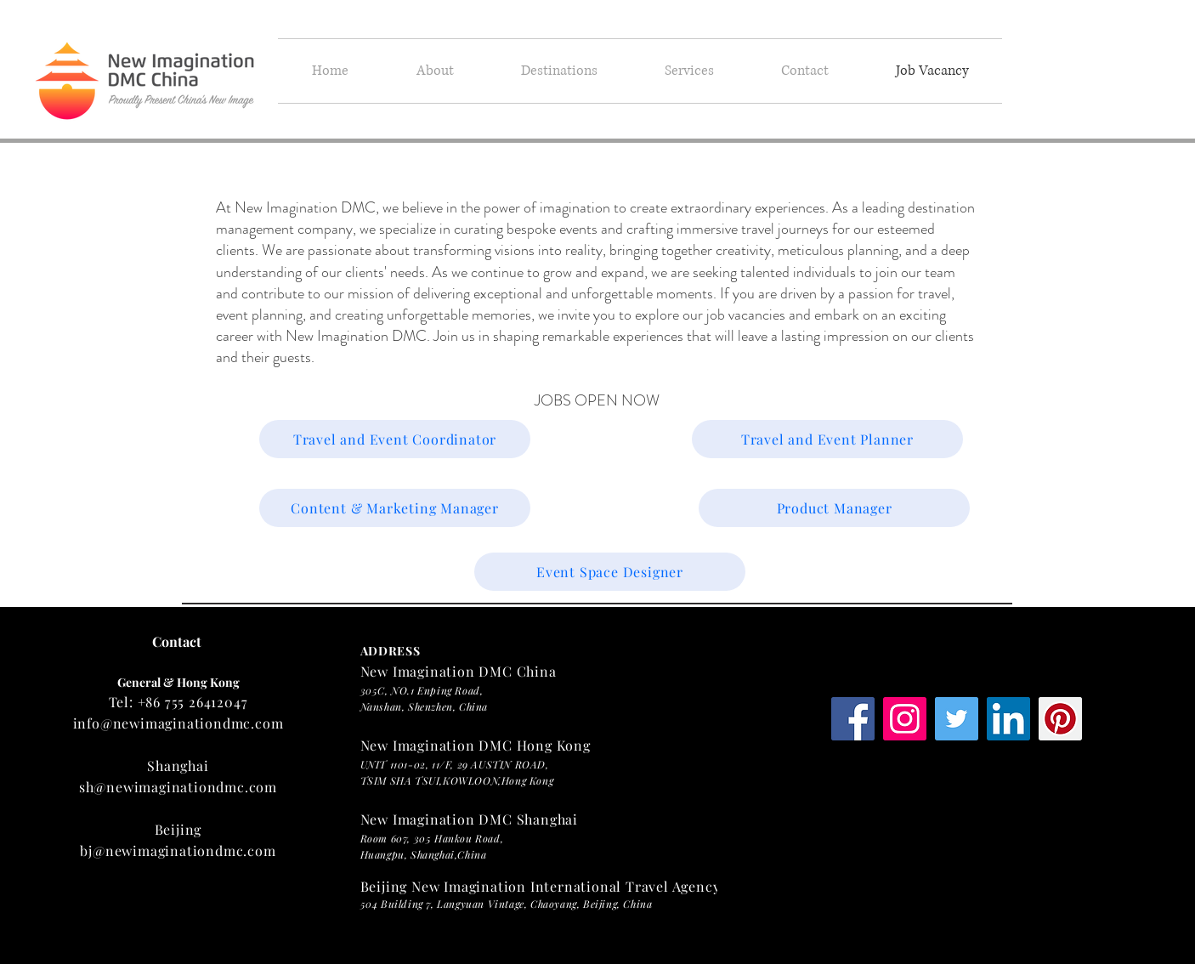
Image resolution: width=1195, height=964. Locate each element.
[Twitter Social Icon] (956, 718)
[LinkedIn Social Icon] (1008, 718)
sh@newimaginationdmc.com (178, 787)
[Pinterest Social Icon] (1060, 718)
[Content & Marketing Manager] (394, 508)
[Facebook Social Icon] (853, 718)
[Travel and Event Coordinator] (394, 439)
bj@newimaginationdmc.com (177, 850)
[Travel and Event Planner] (827, 439)
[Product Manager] (834, 508)
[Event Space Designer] (609, 572)
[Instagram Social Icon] (904, 718)
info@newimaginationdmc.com (178, 723)
